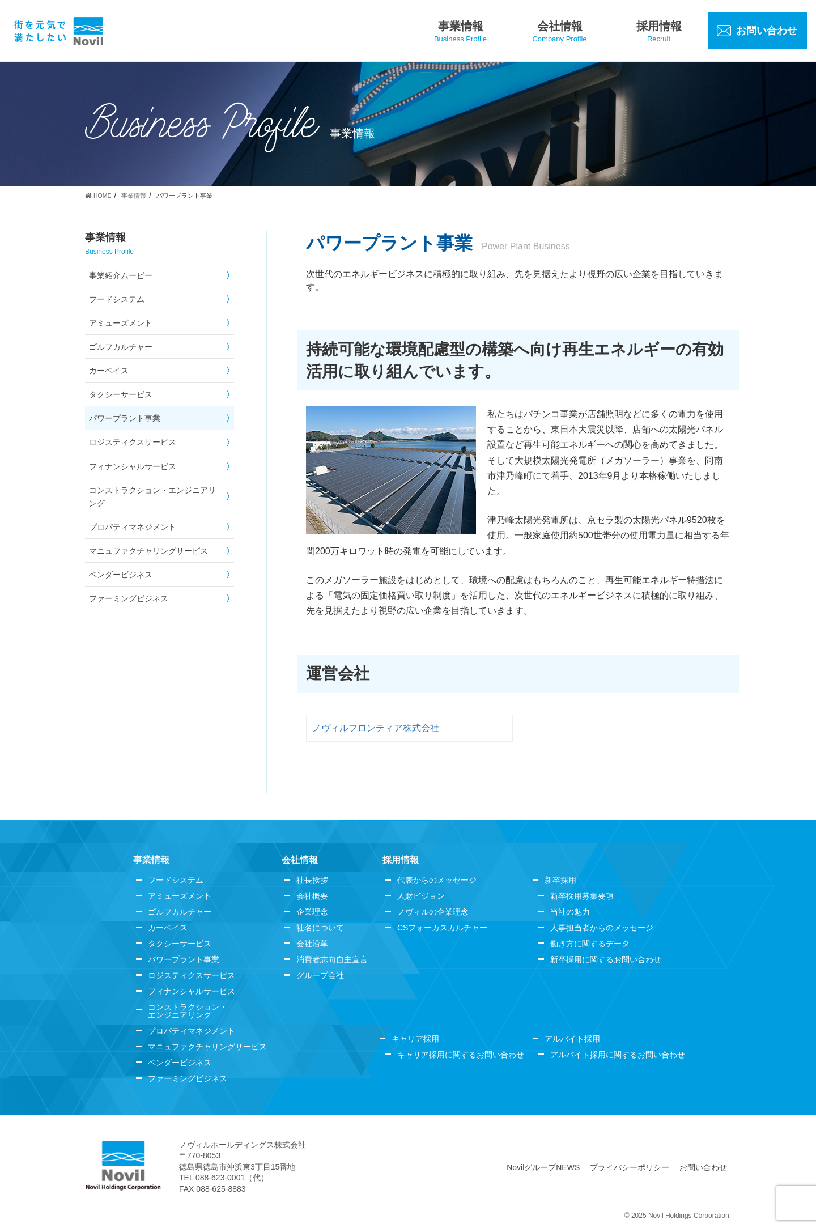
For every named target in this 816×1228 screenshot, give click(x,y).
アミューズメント (120, 323)
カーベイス (109, 370)
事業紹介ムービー (120, 275)
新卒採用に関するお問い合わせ (605, 959)
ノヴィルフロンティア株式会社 (375, 728)
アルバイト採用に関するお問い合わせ (617, 1054)
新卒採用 (560, 880)
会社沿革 (312, 943)
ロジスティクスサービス (132, 442)
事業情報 (151, 860)
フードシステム (116, 299)
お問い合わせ (703, 1167)
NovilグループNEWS (543, 1167)
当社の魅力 (570, 911)
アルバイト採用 (572, 1038)
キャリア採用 (415, 1038)
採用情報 (400, 860)
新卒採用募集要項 (582, 895)
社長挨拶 (312, 880)
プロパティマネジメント (132, 527)
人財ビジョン (421, 895)
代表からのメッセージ (437, 880)
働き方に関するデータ (590, 943)
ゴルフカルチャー (120, 346)
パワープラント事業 (124, 418)
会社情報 (300, 860)
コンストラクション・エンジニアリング (152, 497)
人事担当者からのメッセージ (601, 927)
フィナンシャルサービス (132, 466)
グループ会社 (320, 975)
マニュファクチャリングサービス (148, 550)
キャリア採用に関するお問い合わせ (460, 1054)
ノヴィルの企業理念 (433, 911)
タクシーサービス (120, 394)
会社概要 (312, 895)
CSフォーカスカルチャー (442, 927)
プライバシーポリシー (629, 1167)
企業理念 (312, 911)
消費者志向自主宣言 (332, 959)
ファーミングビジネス (128, 598)
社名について (320, 927)
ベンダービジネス (120, 574)
